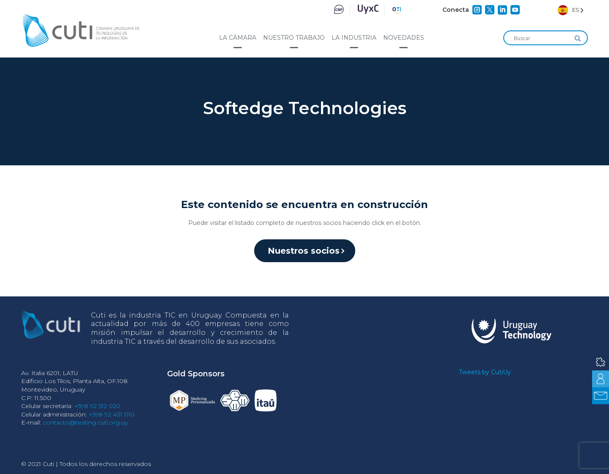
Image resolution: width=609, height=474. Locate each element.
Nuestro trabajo (294, 37)
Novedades (403, 37)
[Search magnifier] (578, 38)
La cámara (237, 37)
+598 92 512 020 (97, 406)
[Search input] (542, 38)
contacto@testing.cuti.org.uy (85, 422)
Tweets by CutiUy (485, 372)
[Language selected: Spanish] (571, 10)
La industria (354, 37)
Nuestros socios (304, 251)
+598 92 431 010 (111, 414)
